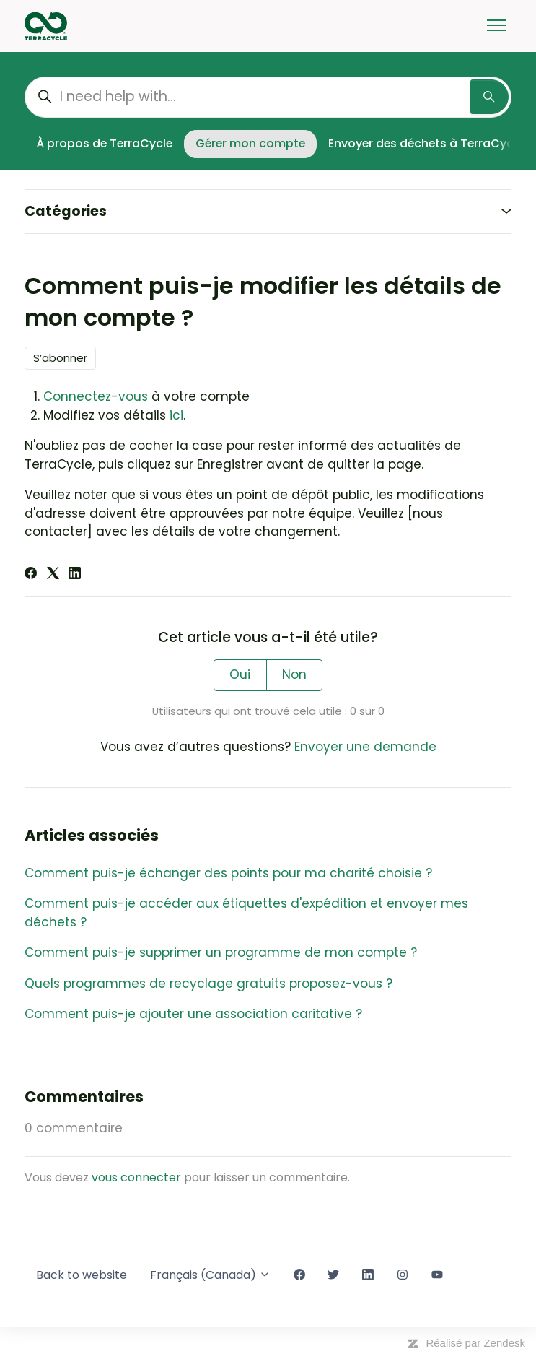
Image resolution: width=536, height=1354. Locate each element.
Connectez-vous (95, 396)
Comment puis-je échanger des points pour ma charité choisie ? (228, 873)
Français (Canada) (210, 1275)
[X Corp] (53, 574)
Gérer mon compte (250, 143)
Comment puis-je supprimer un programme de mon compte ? (221, 952)
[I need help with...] (268, 97)
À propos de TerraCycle (104, 143)
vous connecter (136, 1177)
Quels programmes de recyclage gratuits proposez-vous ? (208, 983)
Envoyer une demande (365, 746)
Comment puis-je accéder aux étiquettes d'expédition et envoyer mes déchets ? (246, 913)
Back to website (81, 1275)
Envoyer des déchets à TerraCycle (425, 143)
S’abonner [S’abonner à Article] (60, 357)
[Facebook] (31, 574)
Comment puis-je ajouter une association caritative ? (193, 1014)
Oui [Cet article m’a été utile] (239, 674)
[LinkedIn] (75, 574)
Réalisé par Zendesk (475, 1343)
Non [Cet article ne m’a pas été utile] (294, 674)
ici (176, 415)
